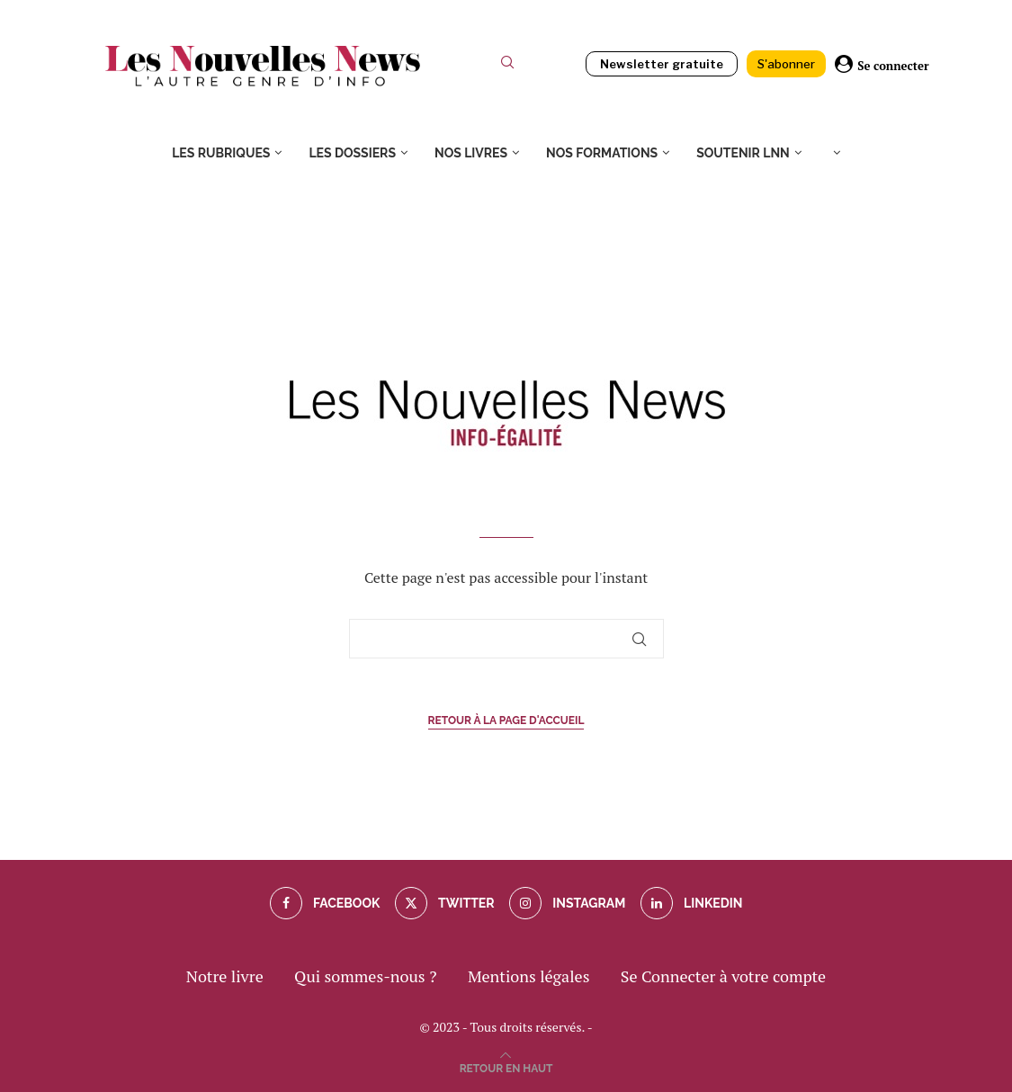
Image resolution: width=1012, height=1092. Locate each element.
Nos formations (602, 153)
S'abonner (786, 64)
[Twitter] (445, 903)
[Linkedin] (691, 903)
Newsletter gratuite (661, 64)
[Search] (507, 66)
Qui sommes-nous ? (365, 976)
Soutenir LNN (743, 153)
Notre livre (225, 976)
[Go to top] (506, 1066)
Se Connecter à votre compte (723, 976)
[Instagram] (567, 903)
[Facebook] (325, 903)
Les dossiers (352, 153)
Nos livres (470, 153)
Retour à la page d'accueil (506, 720)
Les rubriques (221, 153)
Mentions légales (529, 976)
